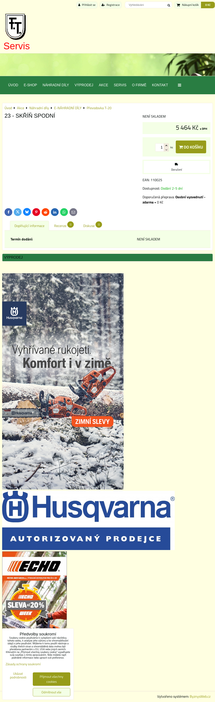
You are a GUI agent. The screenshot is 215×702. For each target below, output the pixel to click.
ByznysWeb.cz (200, 696)
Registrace (111, 5)
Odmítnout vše (51, 692)
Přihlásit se (87, 5)
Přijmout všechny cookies (51, 679)
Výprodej (84, 85)
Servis (16, 46)
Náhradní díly (56, 85)
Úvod (13, 85)
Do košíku (191, 147)
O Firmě (139, 85)
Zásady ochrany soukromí (23, 664)
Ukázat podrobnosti (18, 675)
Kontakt (160, 85)
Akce (103, 85)
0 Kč (207, 5)
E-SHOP (30, 85)
